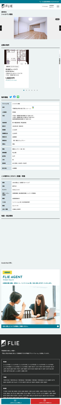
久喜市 (43, 368)
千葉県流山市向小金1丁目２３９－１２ (23, 108)
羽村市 (21, 397)
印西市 (41, 382)
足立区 (25, 393)
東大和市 (52, 395)
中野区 (53, 391)
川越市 (29, 366)
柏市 (13, 382)
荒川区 (14, 393)
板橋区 (18, 393)
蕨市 (15, 368)
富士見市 (52, 368)
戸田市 (18, 368)
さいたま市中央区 (41, 364)
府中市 (4, 395)
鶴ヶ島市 (12, 371)
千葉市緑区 (34, 380)
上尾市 (4, 368)
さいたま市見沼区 (32, 364)
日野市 (27, 395)
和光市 (33, 368)
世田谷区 (45, 391)
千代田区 (5, 391)
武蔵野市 (46, 393)
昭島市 (8, 395)
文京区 (19, 391)
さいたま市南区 (16, 366)
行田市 (40, 366)
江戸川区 (33, 393)
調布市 (12, 395)
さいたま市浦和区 (7, 366)
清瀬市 (4, 397)
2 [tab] (26, 90)
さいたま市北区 (15, 364)
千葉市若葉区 (28, 380)
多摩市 (14, 397)
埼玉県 (4, 361)
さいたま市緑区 (24, 366)
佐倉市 (4, 382)
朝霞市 (25, 368)
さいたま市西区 (7, 364)
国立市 (40, 395)
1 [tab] (23, 90)
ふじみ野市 (18, 371)
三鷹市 (50, 393)
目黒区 (37, 391)
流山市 (15, 382)
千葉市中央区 (6, 380)
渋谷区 (49, 391)
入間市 (22, 368)
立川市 (42, 393)
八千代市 (20, 382)
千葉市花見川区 (14, 380)
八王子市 (38, 393)
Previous (1, 28)
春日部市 (48, 366)
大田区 (41, 391)
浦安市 (33, 382)
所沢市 (44, 366)
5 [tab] (34, 90)
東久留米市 (9, 397)
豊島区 (8, 393)
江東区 (30, 391)
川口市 (37, 366)
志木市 (29, 368)
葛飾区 (29, 393)
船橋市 (49, 380)
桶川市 (40, 368)
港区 (13, 391)
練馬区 (22, 393)
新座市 (36, 368)
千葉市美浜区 (40, 380)
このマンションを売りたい (45, 402)
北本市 (47, 368)
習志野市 (9, 382)
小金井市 (20, 395)
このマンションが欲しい (16, 402)
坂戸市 (8, 371)
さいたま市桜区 (49, 364)
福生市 (44, 395)
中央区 (9, 391)
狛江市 (48, 395)
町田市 (15, 395)
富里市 (45, 382)
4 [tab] (31, 90)
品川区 (34, 391)
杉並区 (4, 393)
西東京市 (26, 397)
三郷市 (4, 371)
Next (60, 28)
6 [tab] (37, 90)
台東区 (23, 391)
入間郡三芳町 (24, 371)
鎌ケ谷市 (29, 382)
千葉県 (4, 377)
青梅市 (54, 393)
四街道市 (38, 382)
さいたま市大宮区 (23, 364)
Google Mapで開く (6, 262)
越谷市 (12, 368)
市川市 (45, 380)
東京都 (4, 388)
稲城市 (17, 397)
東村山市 (32, 395)
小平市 (24, 395)
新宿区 (15, 391)
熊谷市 (33, 366)
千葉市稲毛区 (21, 380)
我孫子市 (24, 382)
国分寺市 (37, 395)
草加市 (8, 368)
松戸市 (53, 380)
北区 (11, 393)
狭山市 (52, 366)
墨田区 (26, 391)
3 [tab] (29, 90)
